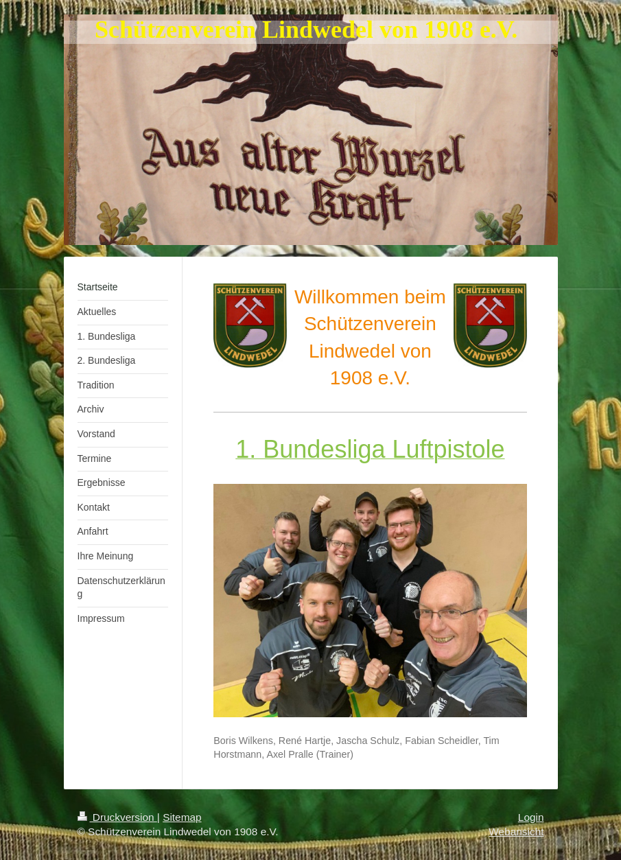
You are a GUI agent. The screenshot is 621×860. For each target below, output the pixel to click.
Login (531, 817)
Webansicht (516, 831)
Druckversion (117, 817)
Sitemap (182, 817)
